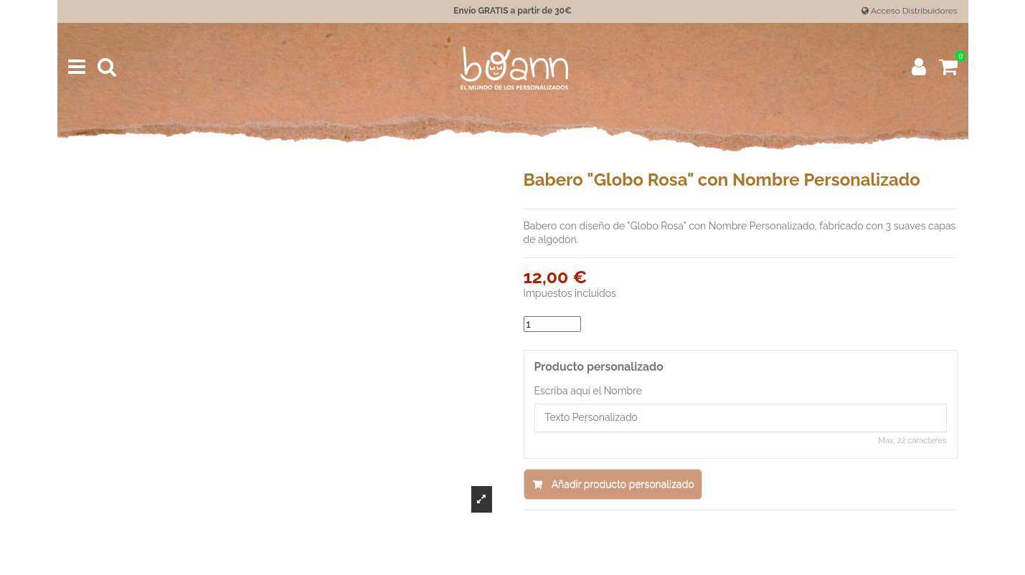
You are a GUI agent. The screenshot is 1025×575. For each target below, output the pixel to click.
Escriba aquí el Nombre (588, 390)
